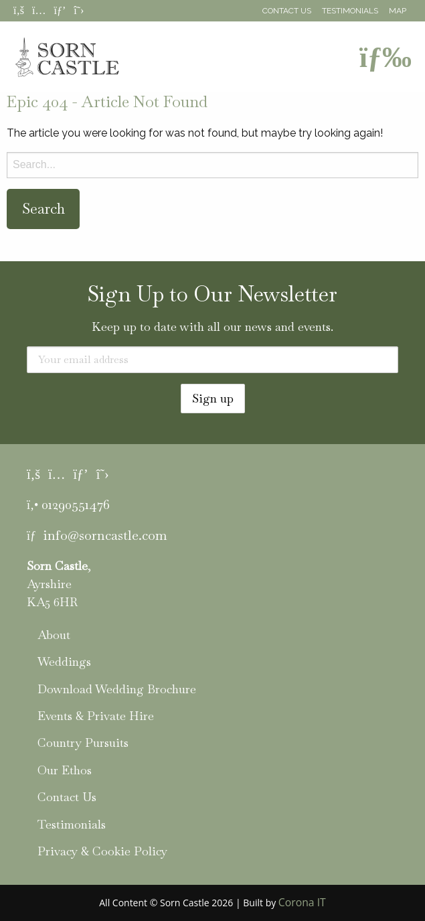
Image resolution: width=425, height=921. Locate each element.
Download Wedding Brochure (116, 689)
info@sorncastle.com (105, 535)
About (53, 634)
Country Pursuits (83, 742)
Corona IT (302, 902)
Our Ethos (64, 770)
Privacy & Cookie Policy (102, 851)
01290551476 (75, 504)
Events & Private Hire (95, 715)
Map (397, 10)
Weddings (64, 661)
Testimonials (350, 10)
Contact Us (286, 10)
